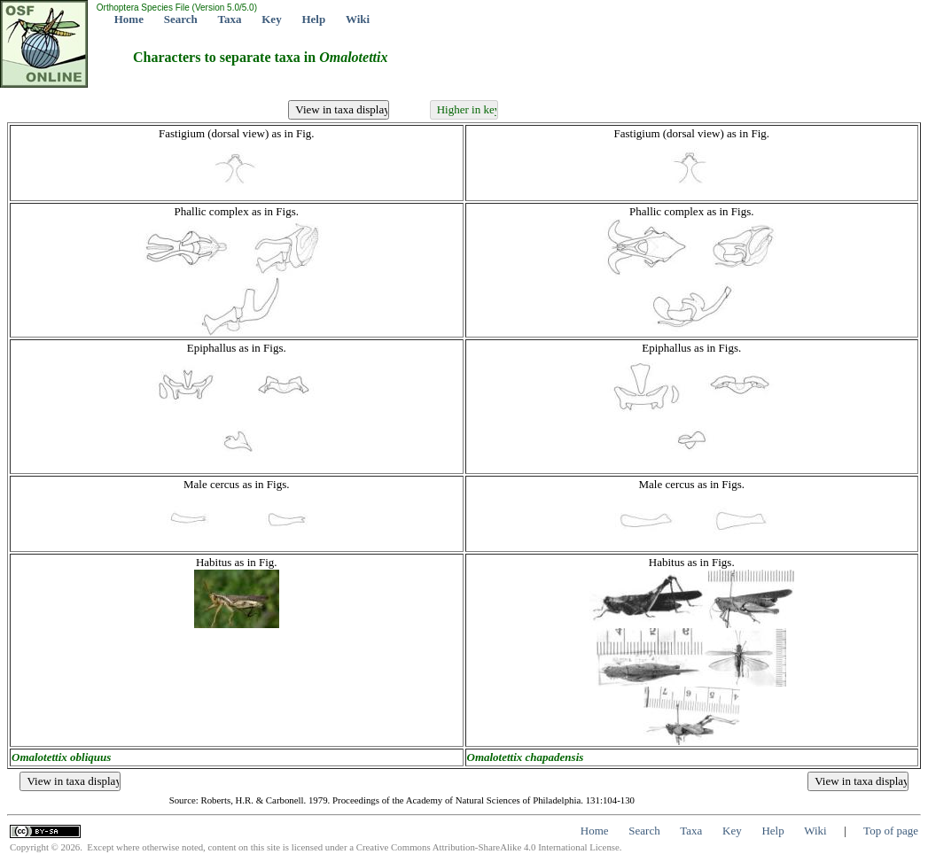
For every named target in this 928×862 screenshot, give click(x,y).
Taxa (230, 19)
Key (271, 19)
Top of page (890, 830)
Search (181, 19)
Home (129, 19)
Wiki (358, 19)
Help (313, 19)
